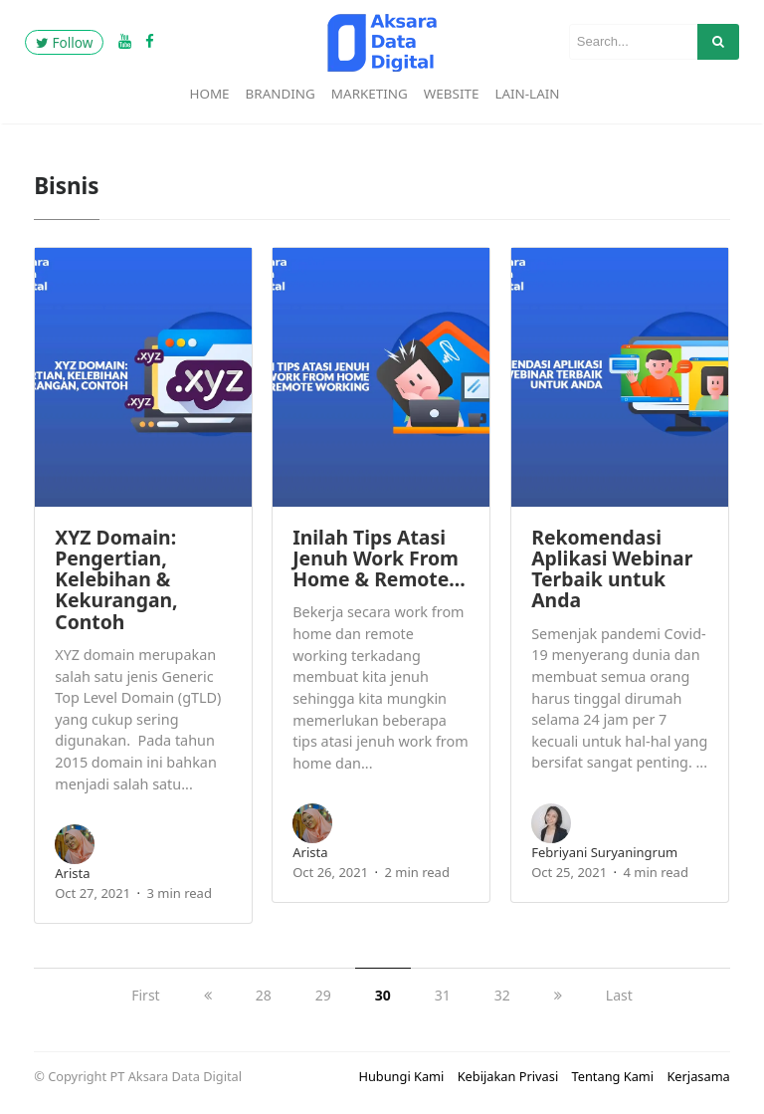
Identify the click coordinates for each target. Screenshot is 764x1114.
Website (451, 94)
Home (209, 94)
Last (619, 995)
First (145, 995)
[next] (558, 995)
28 (264, 995)
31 (443, 995)
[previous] (208, 995)
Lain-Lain (526, 94)
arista (72, 873)
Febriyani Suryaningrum (604, 852)
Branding (280, 94)
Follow (64, 42)
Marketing (369, 94)
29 (323, 995)
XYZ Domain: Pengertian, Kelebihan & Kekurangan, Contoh (116, 579)
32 (502, 995)
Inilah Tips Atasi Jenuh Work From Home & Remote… (379, 558)
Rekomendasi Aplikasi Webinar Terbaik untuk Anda (611, 569)
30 (383, 995)
